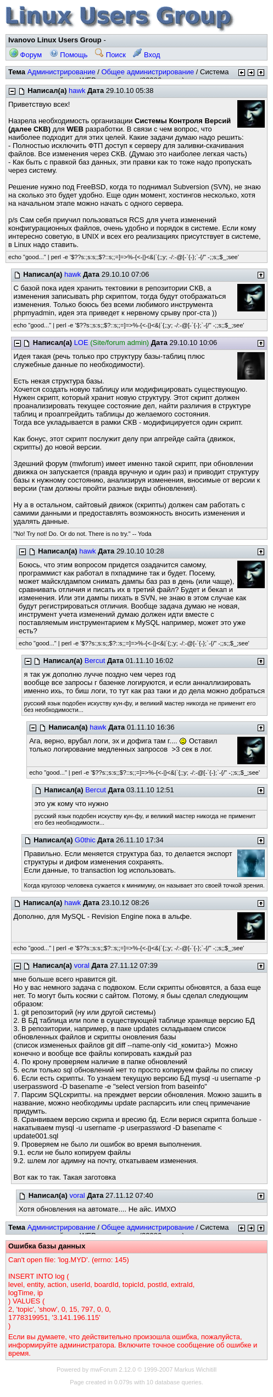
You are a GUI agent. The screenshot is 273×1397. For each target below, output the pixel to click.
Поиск (110, 55)
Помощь (68, 55)
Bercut (95, 660)
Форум (25, 55)
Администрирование (61, 72)
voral (82, 965)
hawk (77, 90)
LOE (81, 342)
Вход (146, 55)
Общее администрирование (147, 72)
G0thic (85, 840)
